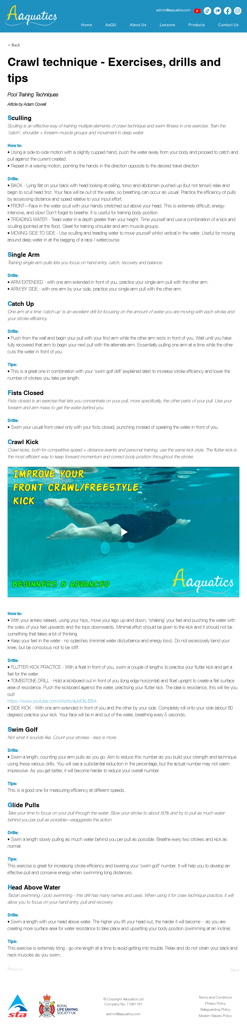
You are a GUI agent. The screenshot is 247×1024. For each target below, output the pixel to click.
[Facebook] (227, 11)
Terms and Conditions (215, 997)
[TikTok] (207, 11)
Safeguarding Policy (215, 1009)
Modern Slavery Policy (215, 1016)
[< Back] (24, 45)
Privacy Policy (215, 1003)
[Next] (226, 970)
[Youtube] (197, 11)
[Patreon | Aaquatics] (217, 11)
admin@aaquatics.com (123, 1014)
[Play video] (123, 532)
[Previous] (24, 969)
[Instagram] (237, 11)
